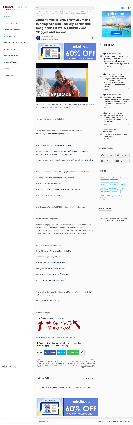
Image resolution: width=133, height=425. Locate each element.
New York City (117, 177)
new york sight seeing (108, 184)
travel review (65, 343)
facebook (109, 155)
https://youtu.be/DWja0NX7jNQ (48, 301)
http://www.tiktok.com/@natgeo (55, 274)
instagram (109, 161)
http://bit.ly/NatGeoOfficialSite (58, 251)
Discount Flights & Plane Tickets (15, 43)
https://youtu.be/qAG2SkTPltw (80, 160)
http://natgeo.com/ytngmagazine (50, 134)
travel (121, 188)
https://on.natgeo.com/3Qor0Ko (55, 183)
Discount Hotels (9, 49)
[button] (129, 8)
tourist (55, 343)
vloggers (104, 199)
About (106, 422)
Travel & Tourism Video (12, 23)
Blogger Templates (43, 422)
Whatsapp (74, 353)
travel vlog (76, 343)
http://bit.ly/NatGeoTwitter (54, 263)
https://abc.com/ (53, 195)
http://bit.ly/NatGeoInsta (55, 268)
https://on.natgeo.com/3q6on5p (60, 178)
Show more (90, 378)
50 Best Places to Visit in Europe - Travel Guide (115, 135)
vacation (55, 346)
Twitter (63, 353)
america (114, 181)
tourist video (112, 188)
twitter (124, 155)
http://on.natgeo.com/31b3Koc (54, 280)
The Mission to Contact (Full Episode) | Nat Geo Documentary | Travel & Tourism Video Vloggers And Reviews (116, 61)
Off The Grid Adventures (12, 30)
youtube (124, 161)
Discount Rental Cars (11, 56)
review (47, 343)
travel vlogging (43, 346)
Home (38, 11)
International (105, 177)
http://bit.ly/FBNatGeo (54, 257)
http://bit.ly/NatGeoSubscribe (59, 145)
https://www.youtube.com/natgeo (50, 318)
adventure (104, 181)
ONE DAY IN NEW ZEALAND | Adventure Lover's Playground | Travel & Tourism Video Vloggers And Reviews (115, 119)
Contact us (113, 422)
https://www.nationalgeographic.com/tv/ (64, 189)
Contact (6, 69)
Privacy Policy (8, 75)
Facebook (51, 353)
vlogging (45, 11)
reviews (121, 184)
